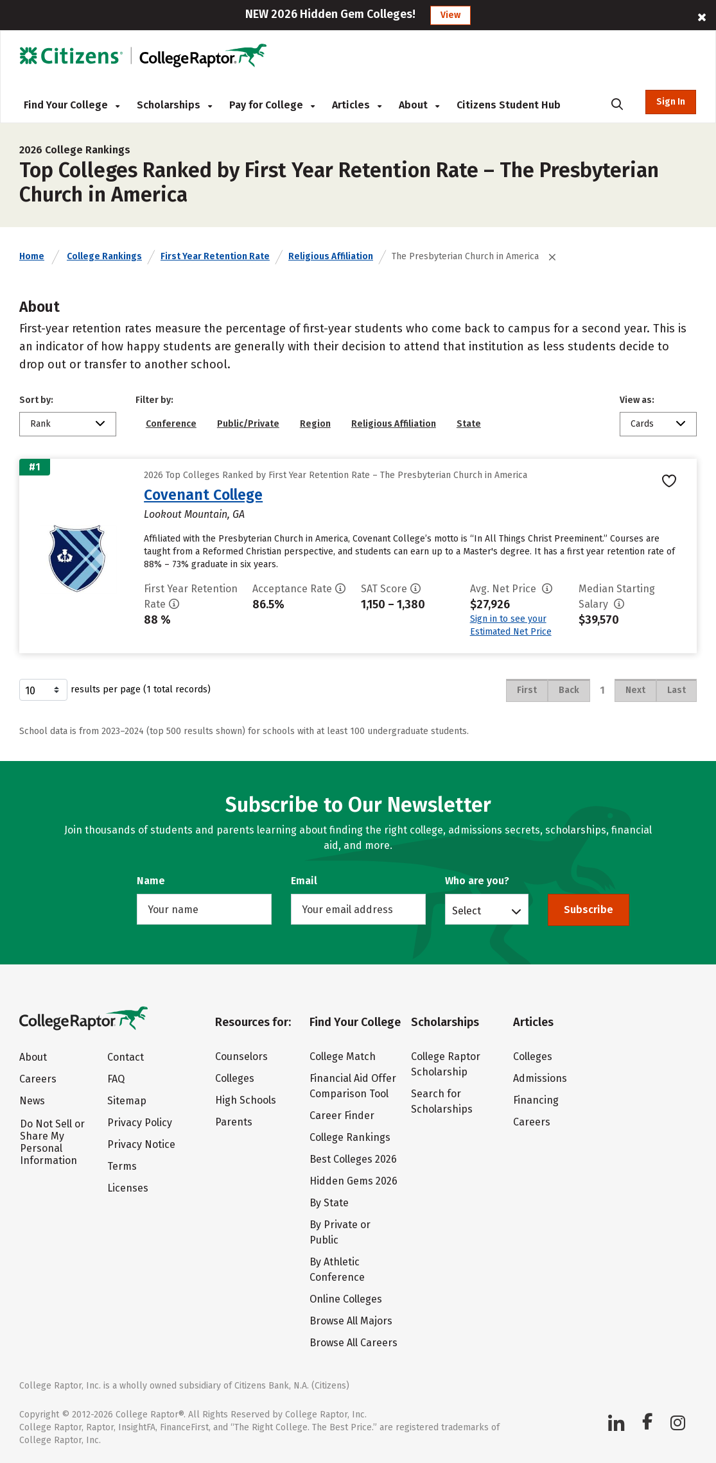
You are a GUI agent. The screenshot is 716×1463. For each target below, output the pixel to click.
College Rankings (104, 256)
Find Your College (71, 105)
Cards (642, 423)
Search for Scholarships (442, 1101)
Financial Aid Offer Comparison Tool (353, 1086)
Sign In (670, 101)
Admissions (540, 1078)
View (450, 15)
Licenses (127, 1188)
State (469, 423)
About (419, 105)
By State (329, 1203)
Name (151, 881)
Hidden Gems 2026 (353, 1181)
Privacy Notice (141, 1144)
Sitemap (126, 1101)
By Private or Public (340, 1232)
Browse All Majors (351, 1321)
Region (315, 423)
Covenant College (203, 495)
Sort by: (36, 400)
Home (31, 256)
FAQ (116, 1079)
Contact (125, 1057)
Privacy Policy (139, 1122)
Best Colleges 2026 (353, 1159)
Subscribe (588, 909)
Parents (233, 1122)
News (32, 1101)
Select (466, 910)
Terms (122, 1166)
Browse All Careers (353, 1343)
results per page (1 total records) (115, 690)
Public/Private (248, 423)
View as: (637, 400)
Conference (171, 423)
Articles (356, 105)
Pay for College (272, 105)
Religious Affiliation (330, 256)
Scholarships (174, 105)
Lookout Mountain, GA (194, 514)
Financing (536, 1100)
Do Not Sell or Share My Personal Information (52, 1142)
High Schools (245, 1100)
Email (304, 881)
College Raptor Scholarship (445, 1064)
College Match (343, 1056)
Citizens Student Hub (509, 105)
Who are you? (477, 881)
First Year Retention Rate (215, 256)
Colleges (234, 1078)
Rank (40, 423)
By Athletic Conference (337, 1269)
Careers (38, 1079)
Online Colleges (346, 1299)
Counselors (241, 1056)
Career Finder (342, 1115)
